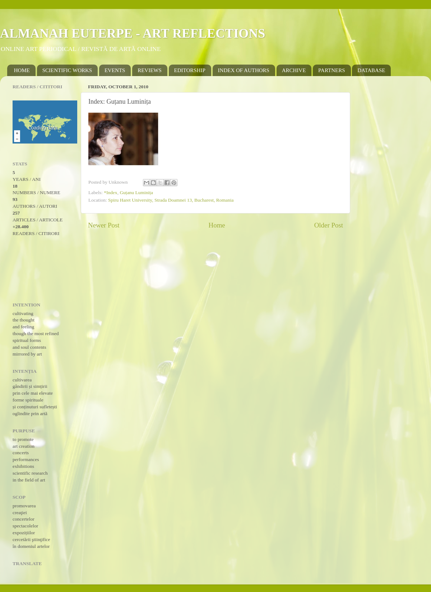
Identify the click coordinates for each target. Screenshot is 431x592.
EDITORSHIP (189, 70)
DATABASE (371, 70)
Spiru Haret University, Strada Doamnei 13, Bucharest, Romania (170, 200)
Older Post (328, 225)
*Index (110, 192)
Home (217, 225)
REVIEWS (150, 70)
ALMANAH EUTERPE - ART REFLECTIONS (132, 33)
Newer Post (104, 225)
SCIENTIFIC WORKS (67, 70)
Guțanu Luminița (136, 192)
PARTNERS (331, 70)
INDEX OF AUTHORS (243, 70)
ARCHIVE (294, 70)
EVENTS (115, 70)
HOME (22, 70)
